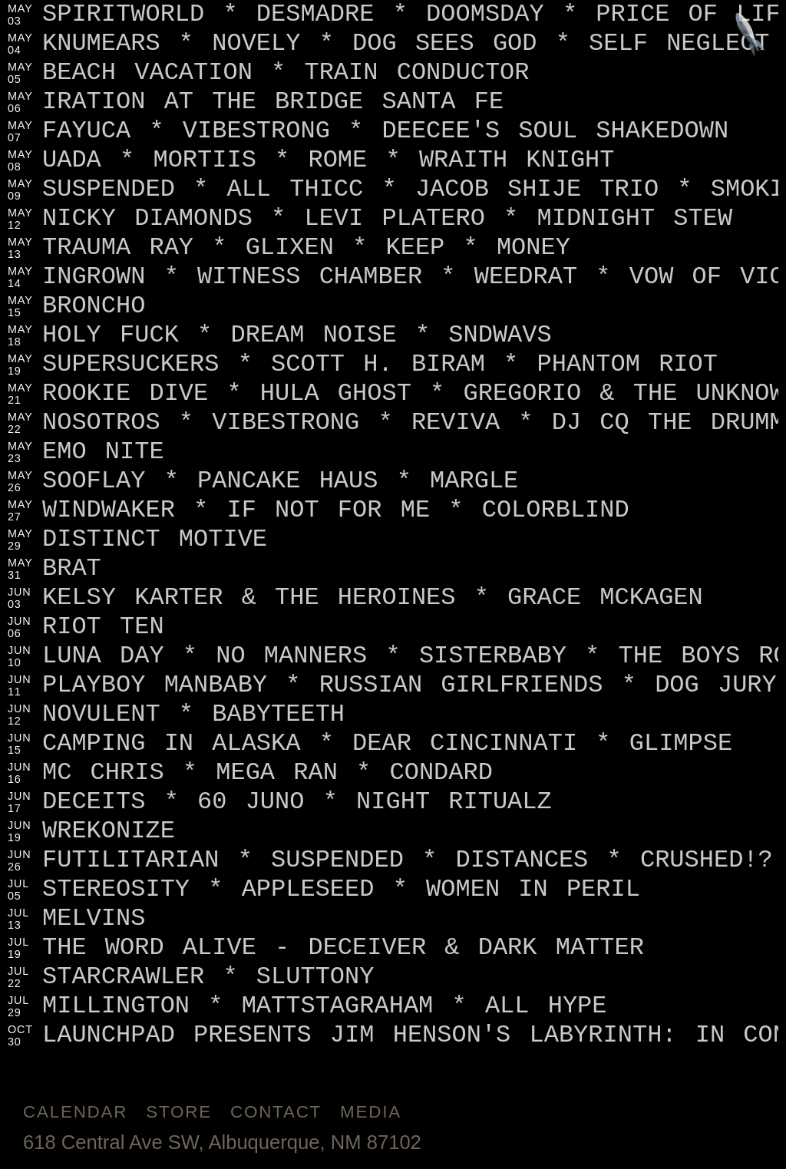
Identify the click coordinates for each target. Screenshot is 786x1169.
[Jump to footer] (750, 35)
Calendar (75, 1111)
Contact (276, 1111)
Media (370, 1111)
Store (179, 1111)
